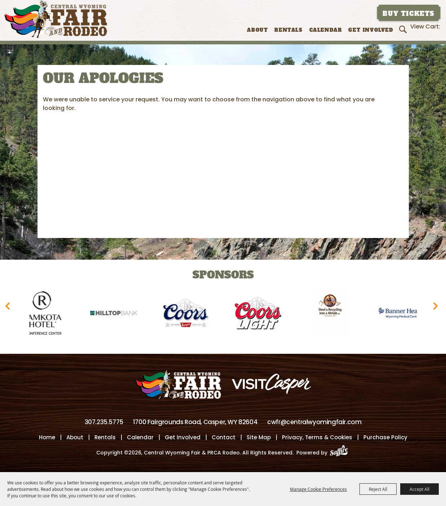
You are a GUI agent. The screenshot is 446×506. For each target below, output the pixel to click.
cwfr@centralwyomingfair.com (314, 422)
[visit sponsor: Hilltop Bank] (116, 314)
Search (404, 29)
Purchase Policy (385, 437)
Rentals (288, 30)
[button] (9, 308)
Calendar (325, 30)
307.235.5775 (104, 422)
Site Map (259, 437)
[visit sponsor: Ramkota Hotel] (44, 314)
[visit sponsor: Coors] (188, 314)
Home (47, 437)
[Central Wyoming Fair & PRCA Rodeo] (55, 19)
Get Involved (370, 30)
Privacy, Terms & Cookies (317, 437)
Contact (223, 437)
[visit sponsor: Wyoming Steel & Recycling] (333, 314)
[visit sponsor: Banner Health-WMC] (405, 314)
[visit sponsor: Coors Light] (261, 314)
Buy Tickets (408, 13)
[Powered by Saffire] (341, 452)
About (257, 30)
